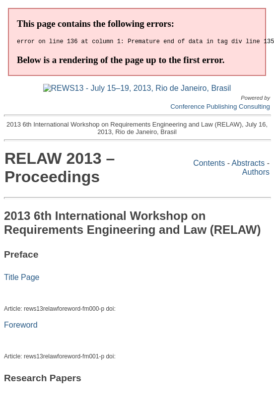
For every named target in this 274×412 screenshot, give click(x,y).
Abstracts (248, 164)
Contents (209, 164)
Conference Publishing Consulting (220, 108)
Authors (256, 173)
